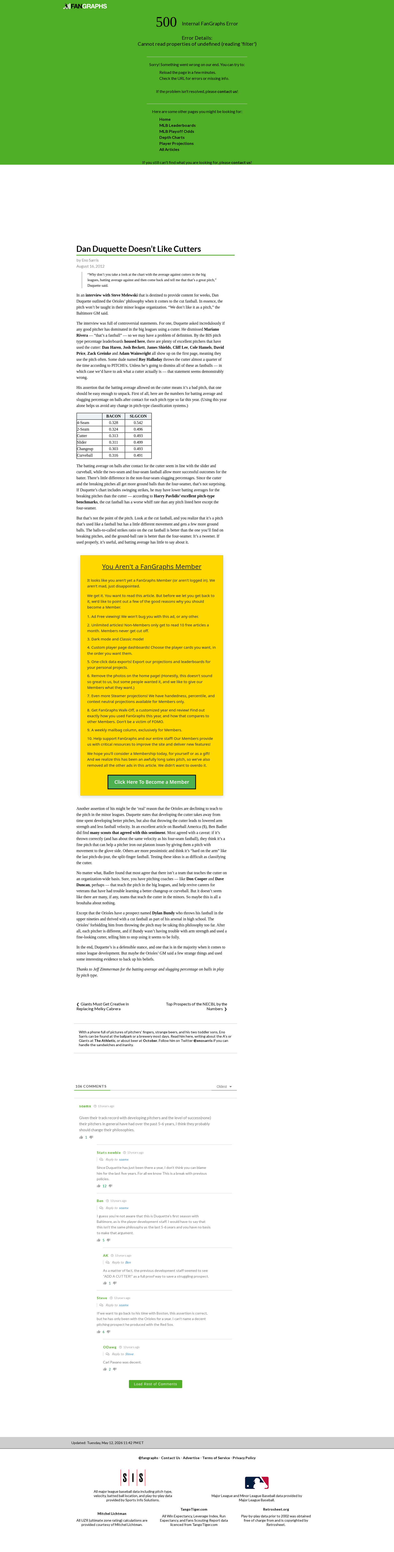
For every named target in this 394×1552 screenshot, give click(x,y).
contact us (227, 91)
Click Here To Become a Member (151, 782)
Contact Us (170, 1458)
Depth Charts (172, 137)
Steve (129, 1354)
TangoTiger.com (193, 1509)
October (150, 1040)
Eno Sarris (90, 260)
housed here (134, 341)
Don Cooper (196, 879)
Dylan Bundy (163, 913)
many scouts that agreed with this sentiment (127, 832)
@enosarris (203, 1040)
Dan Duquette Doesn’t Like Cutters (138, 249)
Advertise (191, 1458)
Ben (128, 1262)
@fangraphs (148, 1458)
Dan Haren (111, 347)
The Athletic (104, 1040)
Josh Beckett (134, 347)
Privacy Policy (244, 1458)
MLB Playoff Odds (176, 131)
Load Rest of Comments (155, 1384)
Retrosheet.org (276, 1509)
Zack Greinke (99, 353)
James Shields (159, 347)
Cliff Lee (180, 347)
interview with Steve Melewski (111, 295)
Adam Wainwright (135, 353)
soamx (123, 1159)
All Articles (169, 149)
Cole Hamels (201, 347)
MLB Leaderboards (177, 125)
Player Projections (176, 143)
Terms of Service (216, 1458)
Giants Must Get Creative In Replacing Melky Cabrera (102, 1006)
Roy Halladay (150, 359)
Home (165, 119)
